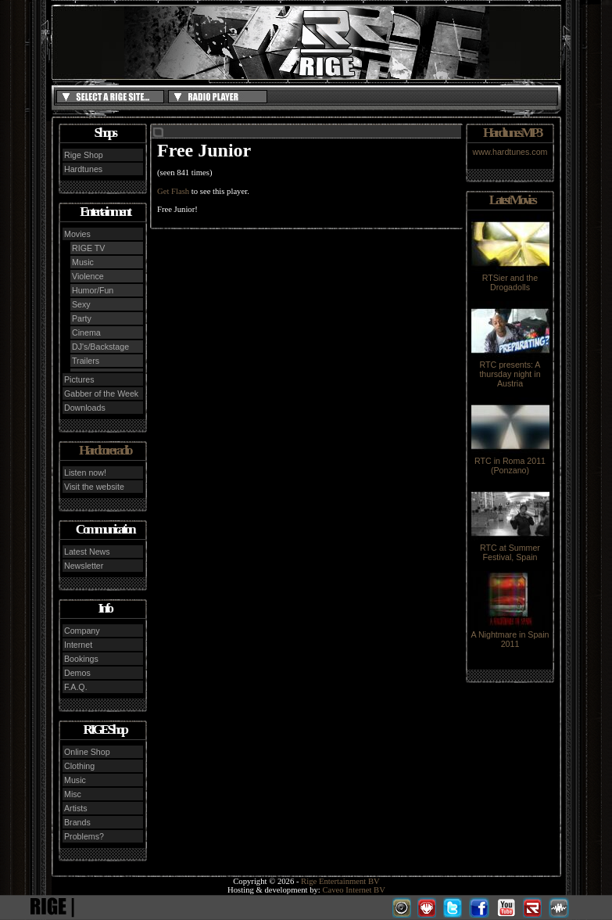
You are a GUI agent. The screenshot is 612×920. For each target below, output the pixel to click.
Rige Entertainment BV (340, 881)
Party (81, 318)
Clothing (79, 766)
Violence (88, 276)
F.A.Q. (76, 687)
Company (82, 630)
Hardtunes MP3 (512, 132)
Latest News (87, 551)
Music (83, 262)
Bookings (81, 658)
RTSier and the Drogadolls (510, 278)
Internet (78, 644)
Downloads (85, 407)
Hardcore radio (105, 450)
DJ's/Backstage (100, 346)
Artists (76, 808)
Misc (72, 794)
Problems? (84, 836)
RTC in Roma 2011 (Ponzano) (510, 461)
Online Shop (87, 751)
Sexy (81, 304)
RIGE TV (88, 248)
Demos (77, 672)
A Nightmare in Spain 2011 (510, 635)
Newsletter (83, 565)
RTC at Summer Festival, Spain (510, 548)
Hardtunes (83, 169)
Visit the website (94, 486)
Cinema (86, 332)
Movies (77, 234)
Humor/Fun (92, 290)
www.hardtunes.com (510, 151)
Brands (77, 822)
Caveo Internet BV (353, 890)
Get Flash (173, 191)
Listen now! (85, 472)
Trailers (85, 360)
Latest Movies (512, 199)
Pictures (79, 379)
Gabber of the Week (101, 393)
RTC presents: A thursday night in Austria (510, 370)
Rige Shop (83, 155)
